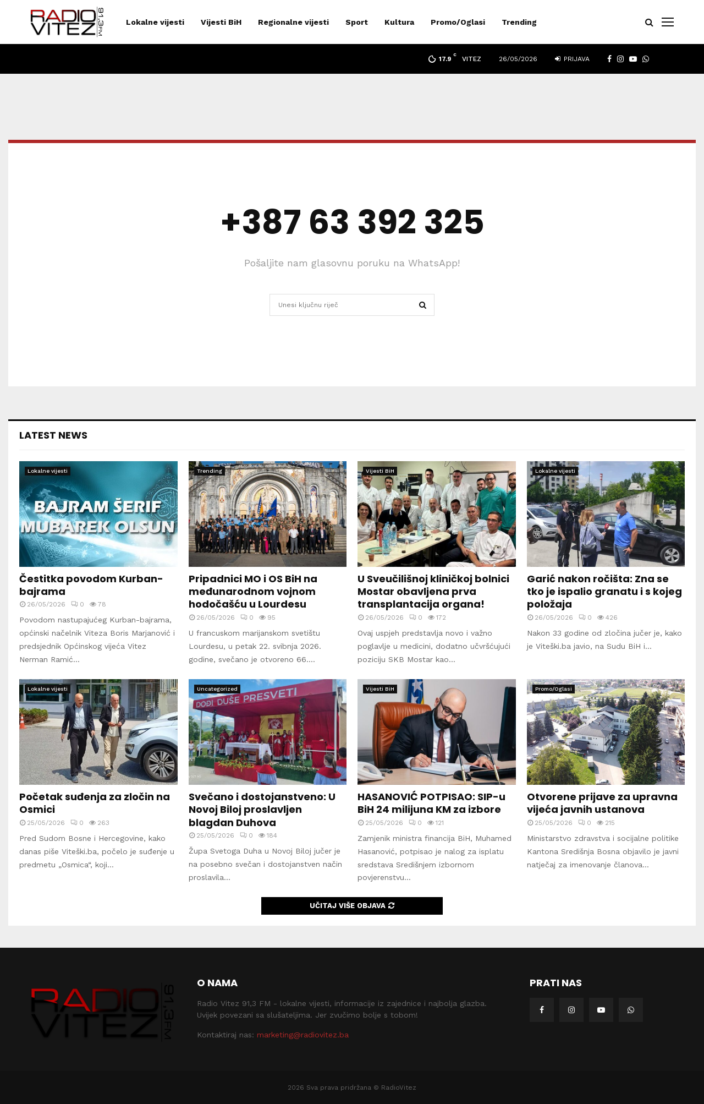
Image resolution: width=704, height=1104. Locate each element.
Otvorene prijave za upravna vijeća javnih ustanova (602, 803)
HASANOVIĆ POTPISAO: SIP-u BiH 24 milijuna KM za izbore (431, 803)
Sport (356, 22)
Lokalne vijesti (155, 22)
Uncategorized (217, 689)
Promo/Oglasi (458, 22)
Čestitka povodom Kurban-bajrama (91, 585)
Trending (519, 22)
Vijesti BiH (221, 22)
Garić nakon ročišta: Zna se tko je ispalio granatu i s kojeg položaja (604, 591)
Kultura (399, 22)
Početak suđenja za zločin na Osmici (94, 803)
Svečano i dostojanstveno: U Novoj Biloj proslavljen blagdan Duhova (262, 809)
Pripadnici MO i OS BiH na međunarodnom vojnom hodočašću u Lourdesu (253, 591)
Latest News (53, 435)
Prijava (572, 59)
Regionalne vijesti (293, 22)
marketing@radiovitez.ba (303, 1034)
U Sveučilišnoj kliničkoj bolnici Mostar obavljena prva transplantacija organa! (433, 591)
